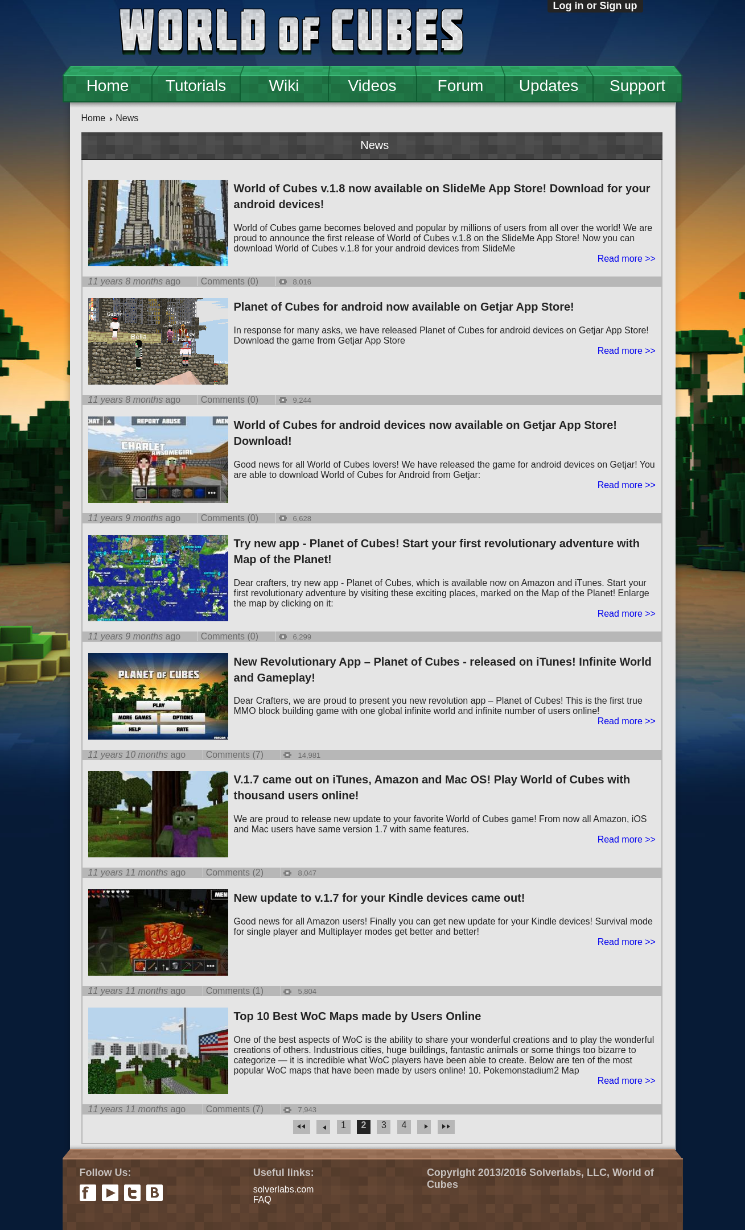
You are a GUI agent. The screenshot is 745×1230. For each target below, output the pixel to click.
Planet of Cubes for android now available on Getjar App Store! (404, 306)
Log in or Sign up (595, 5)
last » (446, 1127)
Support (637, 85)
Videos (372, 85)
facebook (88, 1192)
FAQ (262, 1199)
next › (424, 1127)
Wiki (284, 85)
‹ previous (323, 1127)
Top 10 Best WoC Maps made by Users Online (357, 1016)
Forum (461, 85)
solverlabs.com (283, 1189)
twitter (132, 1192)
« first (301, 1127)
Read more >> (627, 258)
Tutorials (196, 85)
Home (108, 85)
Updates (548, 85)
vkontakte (154, 1192)
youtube (110, 1192)
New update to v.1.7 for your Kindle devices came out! (379, 897)
